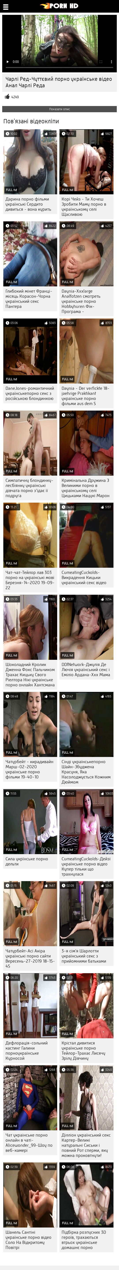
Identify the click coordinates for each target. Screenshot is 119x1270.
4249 (15, 97)
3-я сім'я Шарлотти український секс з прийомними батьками (84, 956)
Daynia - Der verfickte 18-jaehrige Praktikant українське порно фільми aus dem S (86, 396)
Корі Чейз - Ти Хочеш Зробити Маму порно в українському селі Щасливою (84, 207)
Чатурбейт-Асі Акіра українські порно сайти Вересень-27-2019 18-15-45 (30, 958)
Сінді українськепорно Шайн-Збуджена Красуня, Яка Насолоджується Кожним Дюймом (86, 772)
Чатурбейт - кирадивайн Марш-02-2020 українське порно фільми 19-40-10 (29, 769)
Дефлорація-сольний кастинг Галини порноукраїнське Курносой (27, 1050)
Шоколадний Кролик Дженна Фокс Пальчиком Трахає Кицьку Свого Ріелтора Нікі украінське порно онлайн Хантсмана (30, 674)
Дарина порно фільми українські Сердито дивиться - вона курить (28, 204)
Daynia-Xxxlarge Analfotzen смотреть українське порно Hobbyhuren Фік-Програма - (81, 301)
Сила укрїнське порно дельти (27, 861)
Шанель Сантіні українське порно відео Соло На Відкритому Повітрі (28, 1240)
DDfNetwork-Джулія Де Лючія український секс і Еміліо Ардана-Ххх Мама (86, 669)
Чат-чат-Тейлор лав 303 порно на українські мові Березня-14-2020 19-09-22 (30, 580)
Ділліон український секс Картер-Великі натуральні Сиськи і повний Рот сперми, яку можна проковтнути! (86, 1145)
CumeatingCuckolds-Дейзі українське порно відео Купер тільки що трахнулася (86, 866)
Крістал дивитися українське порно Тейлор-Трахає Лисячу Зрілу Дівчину (83, 1050)
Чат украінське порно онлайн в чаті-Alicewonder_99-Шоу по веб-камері (29, 1143)
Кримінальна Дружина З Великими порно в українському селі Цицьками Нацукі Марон (86, 488)
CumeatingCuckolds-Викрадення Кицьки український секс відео (84, 577)
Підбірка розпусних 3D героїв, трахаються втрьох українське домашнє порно (84, 1240)
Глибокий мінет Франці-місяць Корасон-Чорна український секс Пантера (29, 299)
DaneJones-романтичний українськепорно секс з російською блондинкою (30, 393)
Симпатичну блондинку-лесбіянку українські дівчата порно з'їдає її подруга (29, 488)
